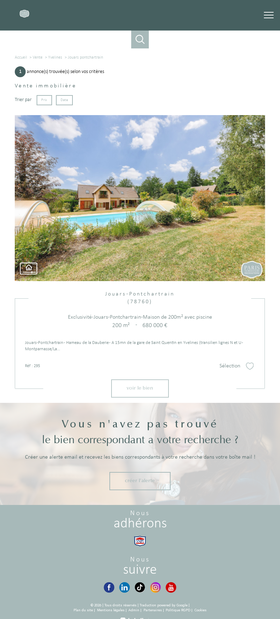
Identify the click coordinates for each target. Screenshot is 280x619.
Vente (38, 57)
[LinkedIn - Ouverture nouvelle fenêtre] (124, 587)
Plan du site (83, 610)
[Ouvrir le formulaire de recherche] (140, 39)
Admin (133, 610)
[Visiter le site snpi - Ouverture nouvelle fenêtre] (140, 541)
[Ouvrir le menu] (268, 15)
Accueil (21, 57)
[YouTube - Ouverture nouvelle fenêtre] (171, 587)
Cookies (200, 610)
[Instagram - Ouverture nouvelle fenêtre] (155, 587)
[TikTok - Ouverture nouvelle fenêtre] (140, 587)
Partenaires (153, 610)
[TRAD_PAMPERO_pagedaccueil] (24, 16)
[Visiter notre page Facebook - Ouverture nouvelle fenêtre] (109, 587)
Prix (44, 100)
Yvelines (55, 57)
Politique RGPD (178, 610)
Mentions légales (111, 610)
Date (64, 100)
